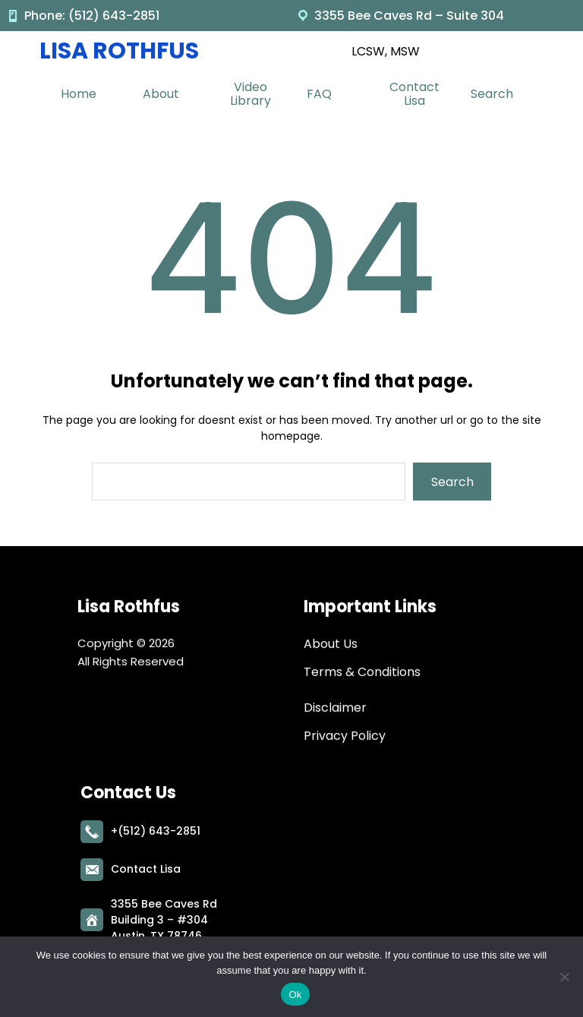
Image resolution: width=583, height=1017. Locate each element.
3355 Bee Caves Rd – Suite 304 (409, 15)
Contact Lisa (146, 866)
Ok (294, 994)
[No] (564, 976)
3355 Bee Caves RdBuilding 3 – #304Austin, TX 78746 (164, 916)
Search (452, 482)
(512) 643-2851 (159, 828)
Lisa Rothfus (119, 51)
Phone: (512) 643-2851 (91, 15)
